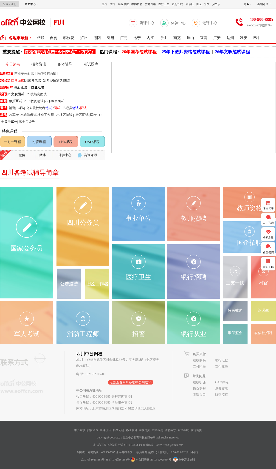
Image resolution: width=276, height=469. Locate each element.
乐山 (163, 38)
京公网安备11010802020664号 (154, 459)
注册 (13, 4)
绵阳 (110, 38)
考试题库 (91, 64)
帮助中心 (31, 4)
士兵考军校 (9, 122)
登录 (5, 4)
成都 (40, 38)
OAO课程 (92, 142)
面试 (83, 108)
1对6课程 (66, 142)
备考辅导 (65, 64)
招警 (207, 4)
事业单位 (123, 4)
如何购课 (92, 430)
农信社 (190, 4)
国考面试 (17, 80)
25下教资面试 (54, 101)
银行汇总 (20, 87)
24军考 (14, 115)
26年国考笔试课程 (139, 51)
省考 (112, 4)
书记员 (70, 108)
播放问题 (118, 430)
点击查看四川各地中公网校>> (131, 382)
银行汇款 (221, 360)
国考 (104, 4)
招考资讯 (38, 64)
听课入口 (199, 394)
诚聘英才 (170, 430)
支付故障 (221, 366)
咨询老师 (90, 155)
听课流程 (221, 394)
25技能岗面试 (37, 94)
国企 (199, 4)
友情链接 (196, 430)
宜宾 (203, 38)
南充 (177, 38)
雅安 (243, 38)
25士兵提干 (27, 122)
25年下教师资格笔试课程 (186, 51)
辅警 (12, 108)
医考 (94, 115)
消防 (21, 108)
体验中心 (178, 23)
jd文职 (216, 4)
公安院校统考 (39, 108)
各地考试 (264, 4)
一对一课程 (12, 142)
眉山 (190, 38)
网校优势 (144, 430)
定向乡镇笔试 (52, 80)
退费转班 (221, 388)
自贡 (53, 38)
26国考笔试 (33, 80)
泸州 (83, 38)
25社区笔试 (64, 115)
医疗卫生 (163, 4)
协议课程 (39, 142)
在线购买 (199, 360)
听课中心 (147, 23)
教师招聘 (136, 4)
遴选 (67, 80)
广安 (217, 38)
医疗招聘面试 (46, 73)
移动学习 (131, 430)
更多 (247, 4)
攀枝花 (68, 38)
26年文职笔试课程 (232, 51)
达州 (230, 38)
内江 (150, 38)
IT (100, 115)
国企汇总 (37, 87)
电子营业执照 (184, 459)
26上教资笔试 (33, 101)
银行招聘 (177, 4)
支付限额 (199, 366)
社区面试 (82, 115)
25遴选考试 (28, 115)
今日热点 (13, 64)
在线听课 (199, 382)
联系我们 (157, 430)
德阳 (97, 38)
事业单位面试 (24, 73)
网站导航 (183, 430)
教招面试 (15, 101)
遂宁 (137, 38)
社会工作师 (45, 115)
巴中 (257, 38)
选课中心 (210, 23)
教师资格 (150, 4)
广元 (123, 38)
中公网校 (79, 430)
